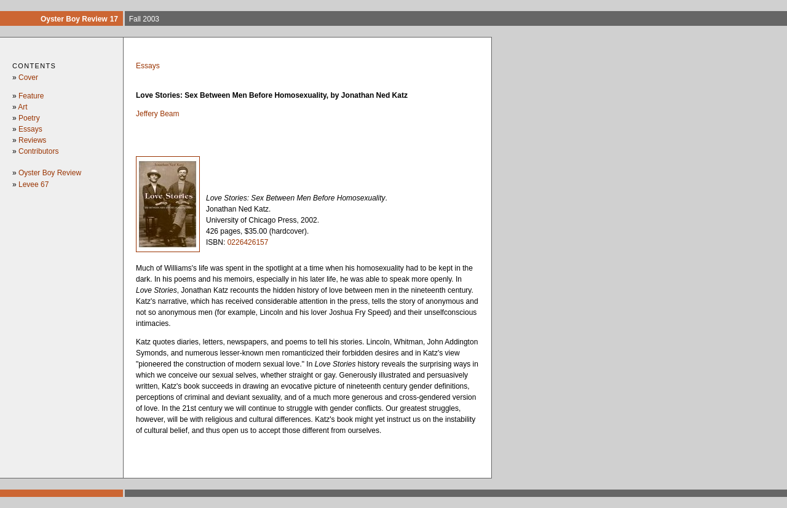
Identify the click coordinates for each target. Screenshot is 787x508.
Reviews (32, 140)
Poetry (29, 118)
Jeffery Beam (157, 113)
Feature (31, 96)
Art (22, 107)
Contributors (38, 151)
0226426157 (248, 242)
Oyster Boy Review (49, 173)
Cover (28, 77)
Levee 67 (33, 184)
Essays (30, 129)
